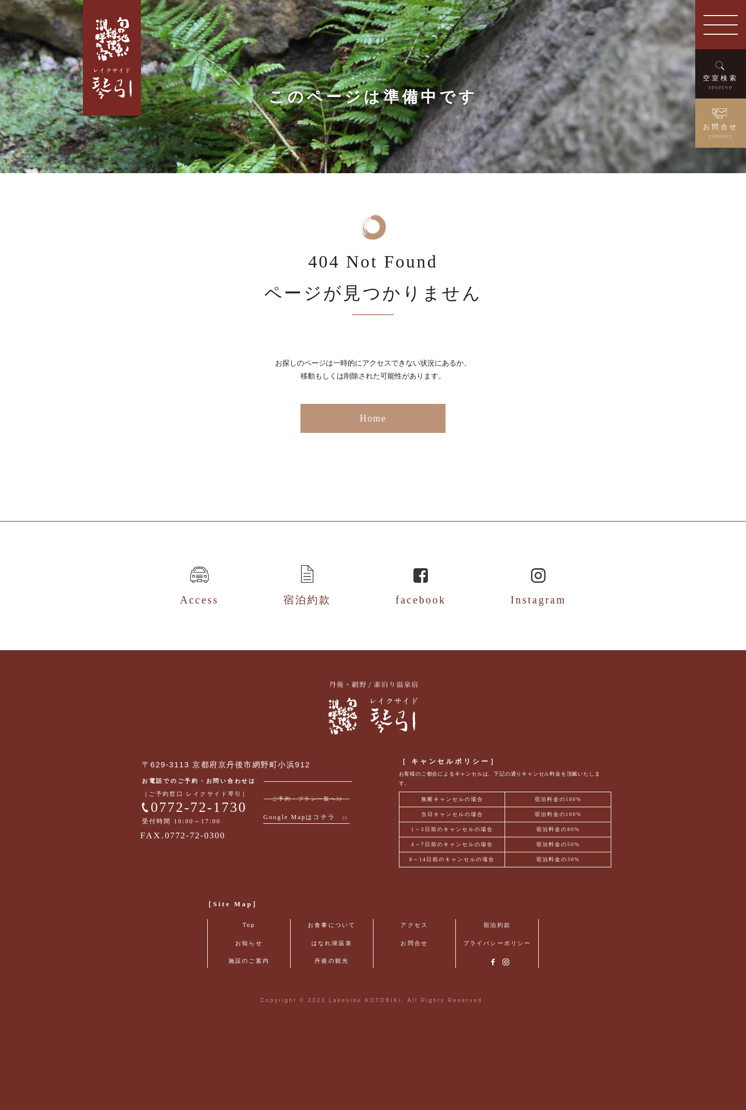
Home (373, 473)
